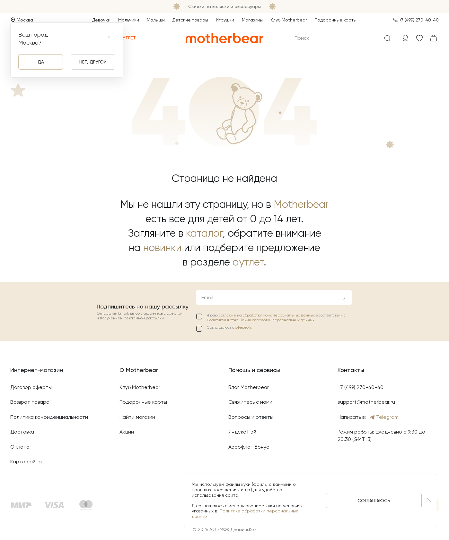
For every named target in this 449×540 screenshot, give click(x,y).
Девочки (101, 19)
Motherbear (301, 204)
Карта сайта (26, 462)
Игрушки (225, 19)
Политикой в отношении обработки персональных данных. (261, 320)
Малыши (156, 19)
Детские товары (190, 19)
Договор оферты (31, 387)
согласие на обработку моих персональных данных (267, 315)
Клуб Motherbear (288, 19)
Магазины (252, 19)
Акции (126, 432)
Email (207, 297)
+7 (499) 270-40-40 (419, 19)
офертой (243, 327)
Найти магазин (137, 417)
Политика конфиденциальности (49, 417)
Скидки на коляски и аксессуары (224, 6)
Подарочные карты (335, 19)
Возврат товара (29, 402)
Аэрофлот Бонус (248, 447)
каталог (204, 233)
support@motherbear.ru (366, 402)
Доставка (22, 432)
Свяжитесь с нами (250, 402)
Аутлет (124, 38)
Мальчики (128, 19)
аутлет (248, 262)
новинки (162, 248)
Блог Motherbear (248, 387)
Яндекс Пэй (242, 432)
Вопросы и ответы (250, 417)
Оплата (20, 447)
